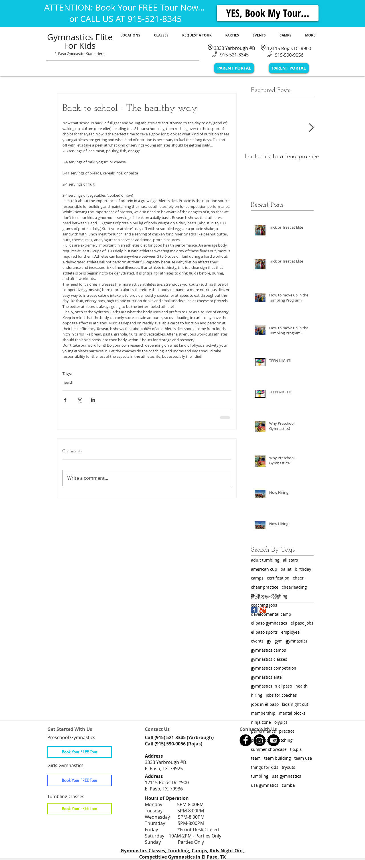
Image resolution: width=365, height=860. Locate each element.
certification (278, 578)
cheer (298, 578)
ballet (286, 569)
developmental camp (271, 614)
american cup (264, 569)
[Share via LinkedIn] (93, 399)
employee (290, 632)
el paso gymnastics (269, 623)
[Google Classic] (262, 610)
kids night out (295, 704)
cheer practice (264, 587)
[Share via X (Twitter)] (79, 399)
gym (279, 641)
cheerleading (294, 587)
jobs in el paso (265, 704)
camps (257, 578)
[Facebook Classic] (254, 610)
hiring (256, 695)
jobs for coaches (281, 695)
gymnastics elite (266, 677)
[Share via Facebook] (65, 399)
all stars (290, 560)
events (257, 641)
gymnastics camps (268, 650)
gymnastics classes (269, 659)
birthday (303, 569)
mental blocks (292, 713)
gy (269, 641)
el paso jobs (302, 623)
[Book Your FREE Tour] (79, 752)
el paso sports (264, 632)
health (67, 382)
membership (263, 713)
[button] (130, 35)
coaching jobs (264, 605)
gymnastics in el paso (271, 686)
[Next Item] (311, 127)
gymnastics (296, 641)
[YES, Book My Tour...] (268, 13)
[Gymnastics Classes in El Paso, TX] (246, 740)
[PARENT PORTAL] (234, 68)
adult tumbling (265, 560)
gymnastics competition (273, 668)
